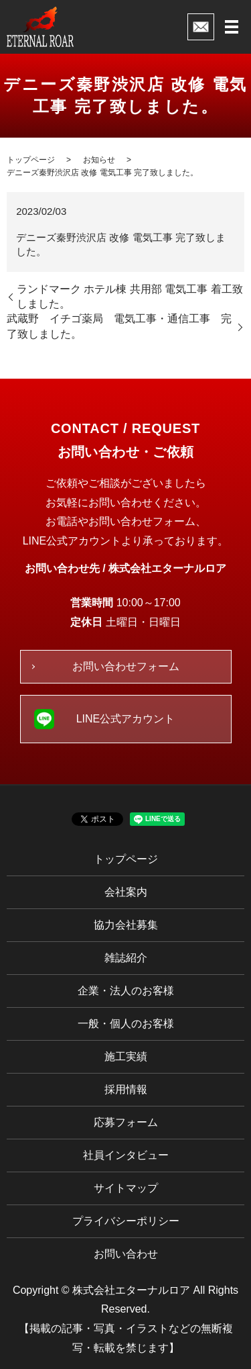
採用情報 (125, 1089)
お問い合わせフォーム (125, 666)
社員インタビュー (126, 1155)
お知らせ (99, 159)
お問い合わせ (126, 1254)
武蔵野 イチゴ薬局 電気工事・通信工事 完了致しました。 (119, 326)
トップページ (31, 159)
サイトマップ (126, 1188)
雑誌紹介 (125, 957)
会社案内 (125, 892)
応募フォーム (126, 1122)
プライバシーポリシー (125, 1221)
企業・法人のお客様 (126, 990)
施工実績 (125, 1056)
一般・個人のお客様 (126, 1023)
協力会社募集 (126, 925)
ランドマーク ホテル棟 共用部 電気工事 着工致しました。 (130, 296)
